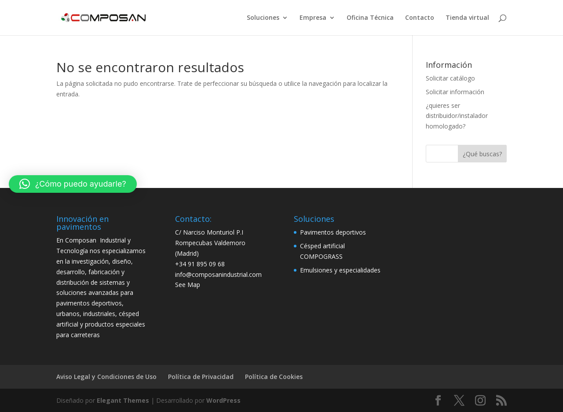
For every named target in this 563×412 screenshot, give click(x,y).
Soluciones (263, 18)
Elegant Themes (123, 400)
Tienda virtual (467, 18)
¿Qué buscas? (482, 154)
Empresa (313, 18)
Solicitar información (455, 92)
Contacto (419, 18)
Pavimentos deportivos (333, 232)
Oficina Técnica (370, 18)
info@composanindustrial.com (218, 274)
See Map (187, 284)
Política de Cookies (274, 376)
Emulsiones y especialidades (340, 270)
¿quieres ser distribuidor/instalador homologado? (457, 116)
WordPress (223, 400)
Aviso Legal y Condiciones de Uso (106, 376)
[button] (73, 184)
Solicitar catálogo (450, 78)
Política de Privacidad (201, 376)
